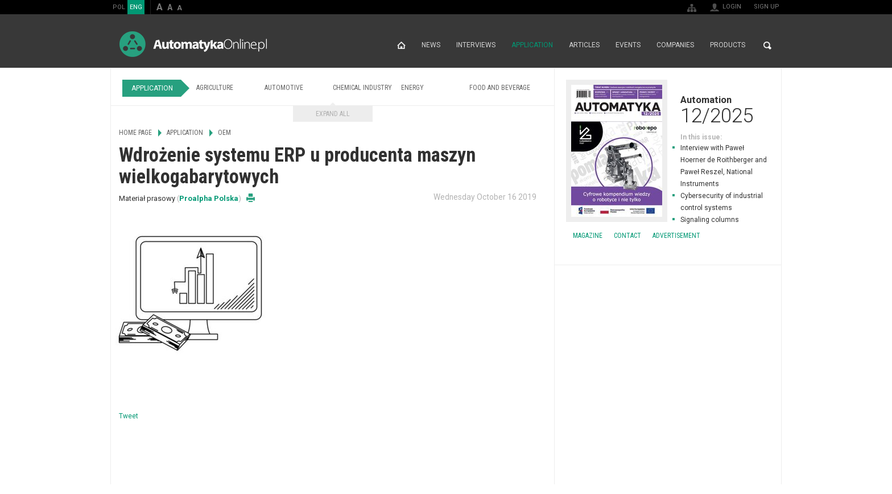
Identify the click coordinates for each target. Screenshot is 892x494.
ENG (136, 7)
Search (767, 45)
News (431, 46)
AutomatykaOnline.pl (193, 44)
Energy (412, 88)
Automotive (284, 88)
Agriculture (214, 88)
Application (532, 46)
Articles (584, 46)
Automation (668, 109)
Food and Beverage (499, 88)
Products (727, 46)
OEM (224, 133)
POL (119, 7)
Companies (675, 46)
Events (628, 46)
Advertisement (676, 236)
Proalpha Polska (208, 198)
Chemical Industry (362, 88)
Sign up (766, 6)
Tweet (128, 416)
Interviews (475, 46)
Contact (627, 236)
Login (731, 6)
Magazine (587, 236)
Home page (401, 45)
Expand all (333, 114)
